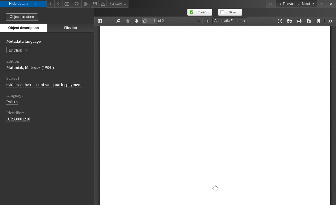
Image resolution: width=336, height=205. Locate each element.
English (19, 50)
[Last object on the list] (322, 4)
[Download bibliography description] (86, 4)
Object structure (22, 17)
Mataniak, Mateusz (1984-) (30, 67)
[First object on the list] (270, 4)
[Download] (51, 4)
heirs (29, 84)
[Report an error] (103, 4)
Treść (202, 12)
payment (74, 84)
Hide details (23, 3)
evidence (14, 84)
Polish (12, 101)
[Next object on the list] (308, 4)
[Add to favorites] (77, 4)
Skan (232, 12)
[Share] (59, 4)
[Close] (331, 4)
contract (44, 84)
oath (59, 84)
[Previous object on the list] (287, 4)
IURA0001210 (18, 119)
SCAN (119, 4)
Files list (70, 27)
